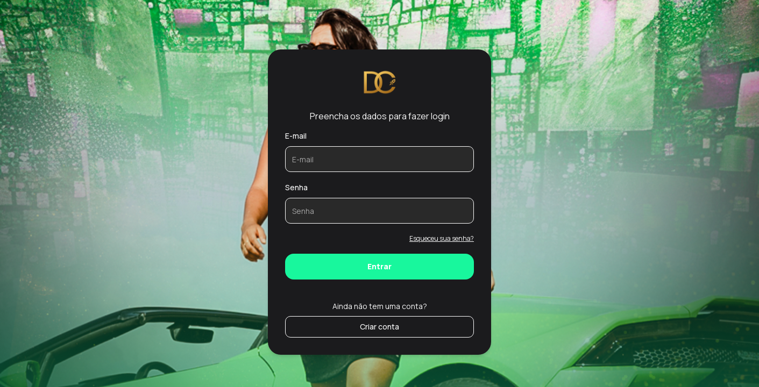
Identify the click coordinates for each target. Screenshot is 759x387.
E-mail (296, 136)
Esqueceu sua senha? (441, 238)
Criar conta (379, 326)
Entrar (379, 266)
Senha (296, 187)
